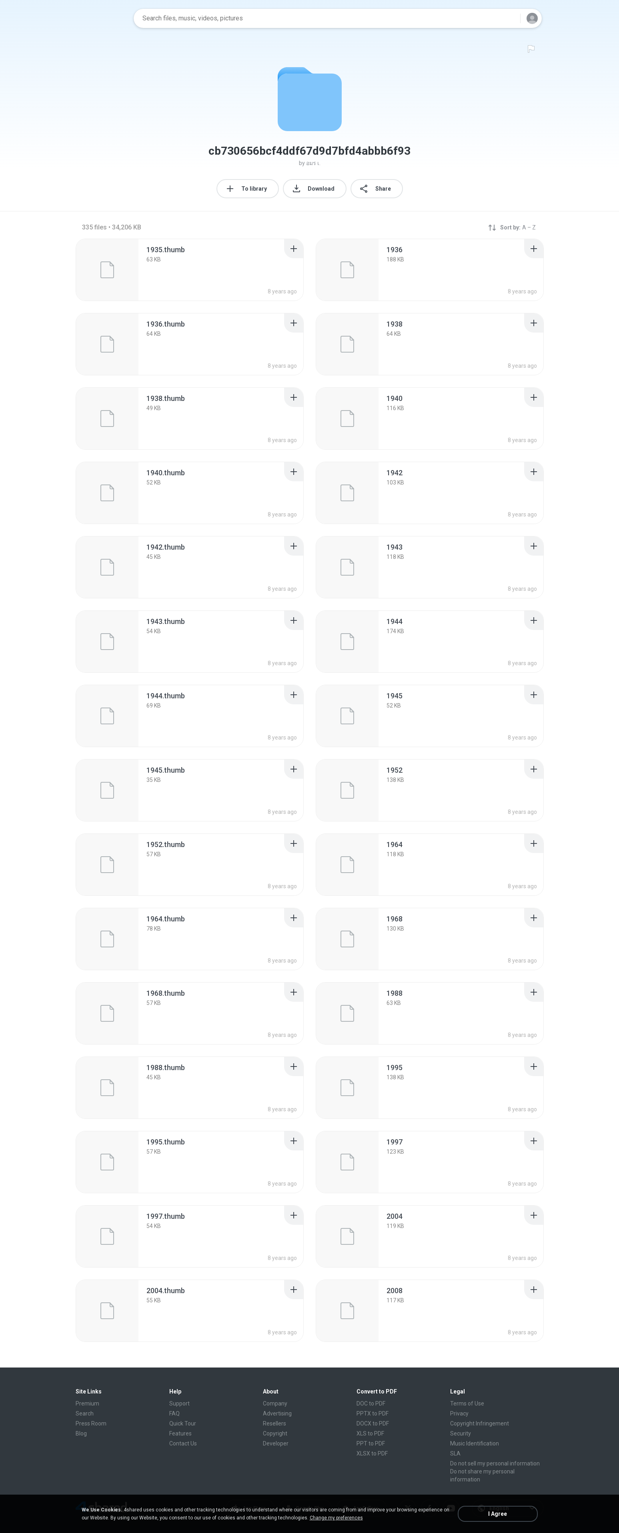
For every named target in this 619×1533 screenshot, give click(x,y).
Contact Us (183, 1443)
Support (179, 1403)
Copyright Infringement (479, 1423)
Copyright (275, 1433)
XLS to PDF (370, 1433)
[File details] (107, 270)
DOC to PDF (371, 1403)
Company (275, 1403)
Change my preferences (336, 1518)
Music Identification (474, 1443)
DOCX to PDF (373, 1423)
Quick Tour (182, 1423)
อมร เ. (313, 163)
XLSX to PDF (372, 1453)
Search (85, 1413)
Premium (87, 1403)
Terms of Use (467, 1403)
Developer (275, 1443)
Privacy (459, 1413)
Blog (81, 1433)
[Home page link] (102, 18)
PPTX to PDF (373, 1413)
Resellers (274, 1423)
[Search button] (509, 18)
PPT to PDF (371, 1443)
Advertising (277, 1413)
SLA (455, 1453)
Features (180, 1433)
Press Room (91, 1423)
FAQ (174, 1413)
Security (460, 1433)
